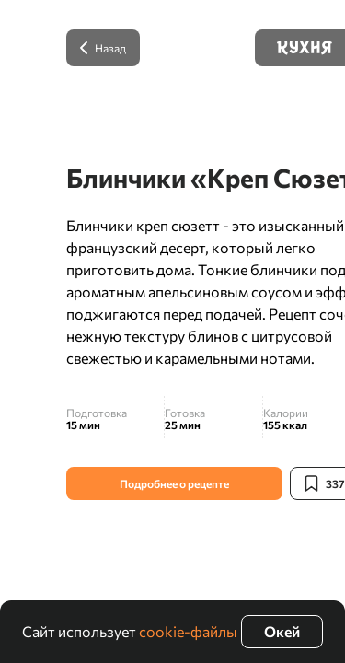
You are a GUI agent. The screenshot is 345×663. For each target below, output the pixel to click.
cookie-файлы (188, 631)
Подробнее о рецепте (174, 483)
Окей (282, 631)
